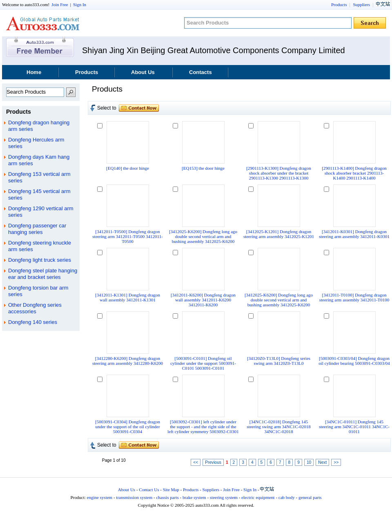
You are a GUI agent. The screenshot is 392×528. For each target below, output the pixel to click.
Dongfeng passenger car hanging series (37, 228)
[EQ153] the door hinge (203, 168)
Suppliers (361, 4)
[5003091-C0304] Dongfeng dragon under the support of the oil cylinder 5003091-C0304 (127, 426)
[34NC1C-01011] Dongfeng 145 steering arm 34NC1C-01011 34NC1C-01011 (354, 426)
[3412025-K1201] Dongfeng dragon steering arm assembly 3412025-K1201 (278, 234)
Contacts (200, 72)
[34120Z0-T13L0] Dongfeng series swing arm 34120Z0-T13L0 (278, 361)
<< (195, 462)
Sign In (79, 4)
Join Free (59, 4)
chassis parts (167, 497)
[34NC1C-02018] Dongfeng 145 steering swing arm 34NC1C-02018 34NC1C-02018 (279, 426)
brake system (194, 497)
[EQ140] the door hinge (127, 168)
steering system (224, 497)
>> (336, 462)
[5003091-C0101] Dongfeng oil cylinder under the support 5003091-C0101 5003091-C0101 (203, 363)
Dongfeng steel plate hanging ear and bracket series (42, 273)
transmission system (134, 497)
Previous (213, 462)
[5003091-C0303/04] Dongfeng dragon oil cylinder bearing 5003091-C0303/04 (354, 361)
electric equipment (258, 497)
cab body (286, 497)
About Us (143, 72)
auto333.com (43, 23)
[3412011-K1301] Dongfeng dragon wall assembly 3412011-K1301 (127, 297)
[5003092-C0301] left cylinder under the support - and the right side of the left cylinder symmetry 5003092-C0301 (202, 426)
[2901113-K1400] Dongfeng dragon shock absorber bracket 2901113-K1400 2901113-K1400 (354, 173)
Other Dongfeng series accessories (35, 308)
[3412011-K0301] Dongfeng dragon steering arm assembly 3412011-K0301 (354, 234)
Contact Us (149, 489)
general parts (310, 497)
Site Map (171, 489)
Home (34, 72)
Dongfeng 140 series (32, 322)
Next (322, 462)
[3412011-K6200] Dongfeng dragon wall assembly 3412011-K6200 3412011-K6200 (203, 299)
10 (309, 462)
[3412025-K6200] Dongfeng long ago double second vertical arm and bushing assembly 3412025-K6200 (203, 236)
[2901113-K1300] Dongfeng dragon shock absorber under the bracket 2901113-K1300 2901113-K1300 (278, 173)
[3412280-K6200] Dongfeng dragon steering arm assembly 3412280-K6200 (127, 361)
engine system (100, 497)
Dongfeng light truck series (39, 260)
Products (339, 4)
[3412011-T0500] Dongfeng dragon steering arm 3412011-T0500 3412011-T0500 (127, 236)
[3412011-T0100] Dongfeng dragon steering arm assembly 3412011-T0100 (354, 297)
